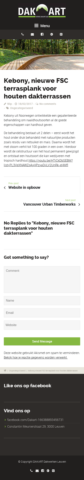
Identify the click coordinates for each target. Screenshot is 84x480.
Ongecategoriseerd (21, 108)
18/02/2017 (25, 104)
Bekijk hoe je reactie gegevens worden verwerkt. (36, 357)
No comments (47, 104)
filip (9, 104)
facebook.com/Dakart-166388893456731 (35, 420)
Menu (42, 25)
